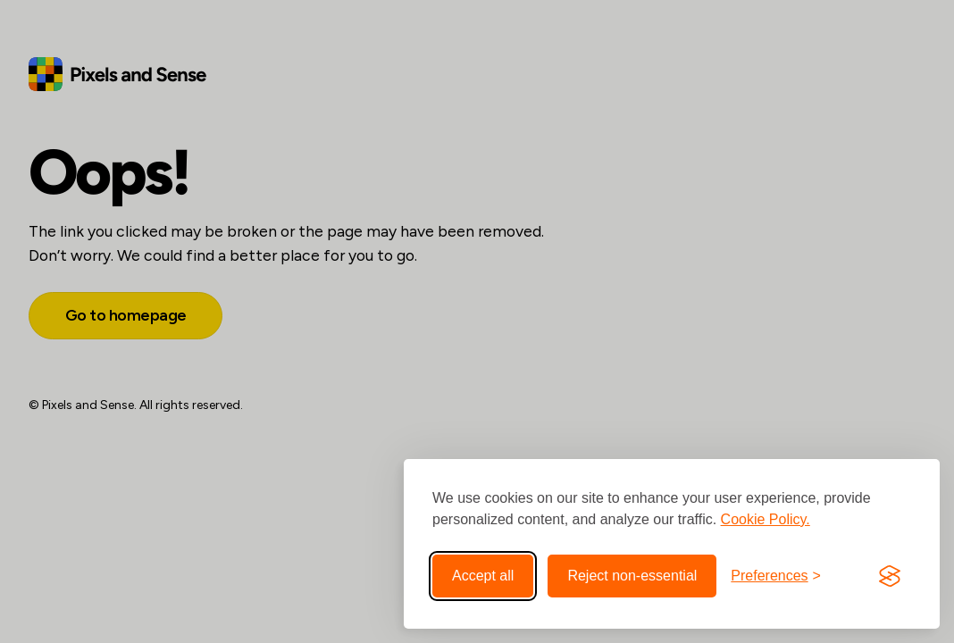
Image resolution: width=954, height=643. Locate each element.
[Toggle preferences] (776, 576)
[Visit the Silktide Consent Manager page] (889, 576)
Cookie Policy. (765, 519)
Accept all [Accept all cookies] (483, 575)
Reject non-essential (632, 575)
